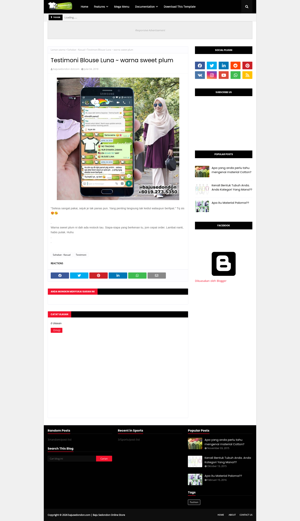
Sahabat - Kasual (76, 49)
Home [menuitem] (84, 6)
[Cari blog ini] (72, 458)
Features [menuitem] (99, 6)
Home (221, 514)
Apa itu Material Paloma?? (230, 203)
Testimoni (81, 254)
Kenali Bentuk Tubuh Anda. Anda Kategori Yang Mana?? (232, 187)
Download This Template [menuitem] (180, 6)
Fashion (194, 502)
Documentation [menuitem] (145, 6)
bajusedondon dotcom (66, 69)
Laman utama (58, 49)
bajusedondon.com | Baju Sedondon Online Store (96, 515)
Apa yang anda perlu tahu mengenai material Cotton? (231, 170)
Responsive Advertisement (150, 30)
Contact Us (246, 514)
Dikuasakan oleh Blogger (223, 279)
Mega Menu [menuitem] (121, 6)
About (232, 514)
